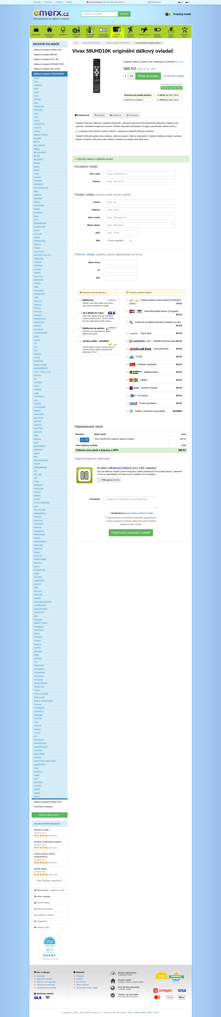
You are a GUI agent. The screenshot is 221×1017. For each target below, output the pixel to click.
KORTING (38, 361)
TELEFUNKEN (40, 683)
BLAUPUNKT (40, 152)
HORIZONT (39, 322)
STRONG (38, 637)
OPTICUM (38, 489)
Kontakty (41, 976)
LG (35, 379)
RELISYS (38, 563)
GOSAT (37, 273)
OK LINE (38, 474)
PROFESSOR (40, 541)
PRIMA (37, 538)
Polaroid (37, 527)
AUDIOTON (39, 124)
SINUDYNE (39, 612)
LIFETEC (38, 382)
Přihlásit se (154, 2)
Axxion (37, 131)
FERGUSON (40, 241)
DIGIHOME (39, 205)
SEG (36, 587)
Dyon (36, 216)
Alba (36, 103)
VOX (36, 779)
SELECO (38, 591)
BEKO (37, 142)
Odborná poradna (43, 908)
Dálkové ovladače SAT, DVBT (47, 69)
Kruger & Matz (40, 365)
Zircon (37, 796)
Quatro (37, 552)
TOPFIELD (39, 711)
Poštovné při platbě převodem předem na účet (154, 324)
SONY (37, 634)
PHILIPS (38, 517)
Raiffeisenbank (154, 372)
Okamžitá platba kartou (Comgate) (154, 313)
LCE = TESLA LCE (42, 372)
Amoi (36, 113)
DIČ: (98, 278)
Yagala (37, 793)
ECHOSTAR (39, 227)
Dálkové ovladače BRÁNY (45, 54)
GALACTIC (39, 251)
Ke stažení (81, 982)
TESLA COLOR (41, 694)
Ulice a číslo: (94, 217)
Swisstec (38, 651)
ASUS (36, 120)
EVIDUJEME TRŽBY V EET (146, 1012)
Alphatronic (39, 106)
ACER (37, 78)
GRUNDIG (38, 280)
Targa (36, 655)
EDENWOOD (40, 223)
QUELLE (38, 556)
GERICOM (39, 258)
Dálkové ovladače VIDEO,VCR (48, 802)
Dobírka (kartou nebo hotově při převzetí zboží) (154, 302)
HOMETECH (40, 319)
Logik (36, 393)
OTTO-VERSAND (42, 503)
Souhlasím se (131, 513)
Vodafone (38, 772)
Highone (37, 305)
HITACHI (38, 312)
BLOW (37, 156)
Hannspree (39, 290)
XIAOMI (37, 786)
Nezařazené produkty (46, 987)
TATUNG (38, 658)
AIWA (36, 92)
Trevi (36, 722)
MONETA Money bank (154, 341)
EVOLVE (38, 234)
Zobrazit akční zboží (49, 814)
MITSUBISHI (40, 446)
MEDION (38, 432)
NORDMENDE (40, 467)
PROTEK (38, 549)
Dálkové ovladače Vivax (171, 88)
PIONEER (38, 524)
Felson (37, 237)
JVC (36, 350)
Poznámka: (95, 499)
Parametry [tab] (132, 115)
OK (35, 471)
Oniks (36, 481)
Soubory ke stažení (44, 914)
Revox (37, 566)
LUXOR (37, 403)
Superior (38, 644)
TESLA (37, 690)
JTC (36, 347)
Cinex (36, 174)
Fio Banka (154, 395)
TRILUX (37, 725)
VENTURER (39, 754)
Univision (38, 750)
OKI (35, 478)
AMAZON (38, 110)
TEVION (37, 704)
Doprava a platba (44, 979)
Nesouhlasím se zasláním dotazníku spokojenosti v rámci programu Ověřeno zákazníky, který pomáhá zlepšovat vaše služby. (131, 520)
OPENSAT (38, 485)
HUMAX (37, 326)
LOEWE (37, 389)
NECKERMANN (41, 460)
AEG (36, 89)
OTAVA (37, 499)
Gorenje (37, 269)
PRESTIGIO (39, 534)
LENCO (37, 375)
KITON (37, 358)
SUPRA (37, 648)
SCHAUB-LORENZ (42, 602)
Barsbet (37, 138)
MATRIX (37, 421)
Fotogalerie (40, 921)
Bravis (37, 167)
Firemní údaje (108, 254)
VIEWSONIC (40, 764)
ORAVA (37, 492)
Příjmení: (96, 210)
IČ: (99, 270)
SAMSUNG (39, 580)
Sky (35, 616)
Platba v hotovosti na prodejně (154, 411)
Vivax (36, 768)
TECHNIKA (39, 669)
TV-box (37, 733)
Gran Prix (38, 276)
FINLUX (37, 244)
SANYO (37, 584)
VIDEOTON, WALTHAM (45, 761)
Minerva (37, 439)
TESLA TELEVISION (43, 701)
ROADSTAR (39, 570)
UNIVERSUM (40, 743)
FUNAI (37, 248)
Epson (37, 230)
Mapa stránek (82, 984)
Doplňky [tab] (100, 115)
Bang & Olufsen (41, 135)
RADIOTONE (40, 559)
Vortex (37, 775)
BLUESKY (38, 159)
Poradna (59, 2)
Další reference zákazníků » (49, 880)
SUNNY (37, 641)
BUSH (37, 170)
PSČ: (98, 233)
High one (38, 301)
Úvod (76, 43)
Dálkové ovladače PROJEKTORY (49, 64)
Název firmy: (94, 262)
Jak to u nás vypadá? (46, 982)
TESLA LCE (39, 697)
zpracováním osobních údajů (139, 513)
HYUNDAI (38, 329)
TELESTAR (39, 687)
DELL (36, 191)
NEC (36, 457)
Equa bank (154, 333)
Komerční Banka (154, 388)
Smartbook (39, 626)
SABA (36, 573)
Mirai (36, 442)
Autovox (37, 128)
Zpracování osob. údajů (87, 987)
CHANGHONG (40, 333)
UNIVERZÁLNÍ (40, 747)
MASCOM (38, 418)
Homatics (38, 315)
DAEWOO (38, 184)
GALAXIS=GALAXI (42, 255)
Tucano (37, 729)
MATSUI (37, 425)
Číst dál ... (180, 62)
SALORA (38, 577)
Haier (36, 287)
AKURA (37, 99)
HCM (36, 297)
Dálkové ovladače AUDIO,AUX (47, 50)
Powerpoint (39, 531)
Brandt (37, 163)
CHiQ (36, 336)
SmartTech (39, 630)
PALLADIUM (39, 510)
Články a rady (41, 927)
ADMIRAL (38, 85)
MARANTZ (39, 414)
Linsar (36, 386)
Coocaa (37, 177)
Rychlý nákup (174, 76)
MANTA (37, 411)
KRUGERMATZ (41, 368)
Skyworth (38, 619)
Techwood (38, 680)
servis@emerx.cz (96, 2)
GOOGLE (38, 266)
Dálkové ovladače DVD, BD (46, 59)
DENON (37, 195)
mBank (154, 380)
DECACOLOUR (41, 188)
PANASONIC (40, 513)
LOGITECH (39, 396)
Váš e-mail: (95, 174)
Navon (37, 453)
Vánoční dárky (42, 902)
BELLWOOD (39, 145)
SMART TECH (40, 623)
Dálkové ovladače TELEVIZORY (117, 43)
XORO (37, 789)
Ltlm (36, 400)
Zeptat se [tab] (115, 115)
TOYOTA (38, 718)
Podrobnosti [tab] (82, 115)
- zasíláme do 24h (49, 890)
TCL (36, 662)
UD (35, 736)
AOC (36, 117)
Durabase (38, 212)
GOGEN (37, 262)
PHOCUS (38, 520)
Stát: (98, 240)
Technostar (39, 676)
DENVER (38, 198)
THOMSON (39, 708)
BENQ (37, 149)
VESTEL (38, 757)
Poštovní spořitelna (154, 364)
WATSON (38, 782)
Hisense (37, 308)
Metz (36, 435)
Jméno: (96, 202)
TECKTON (39, 665)
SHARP (37, 598)
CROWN (38, 181)
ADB (36, 81)
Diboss (37, 202)
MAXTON (38, 428)
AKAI (36, 96)
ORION (37, 496)
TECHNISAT (39, 672)
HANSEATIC (39, 294)
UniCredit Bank (154, 349)
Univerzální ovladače (43, 806)
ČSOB (154, 356)
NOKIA (37, 464)
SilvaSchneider (41, 609)
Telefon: (96, 181)
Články (69, 2)
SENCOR (38, 595)
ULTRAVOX (39, 740)
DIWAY (37, 209)
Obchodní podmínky (46, 984)
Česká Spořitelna (154, 403)
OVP (36, 506)
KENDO (37, 354)
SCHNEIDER (40, 605)
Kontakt (37, 2)
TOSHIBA (38, 715)
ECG (36, 219)
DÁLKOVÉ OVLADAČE (91, 43)
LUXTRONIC (40, 407)
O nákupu (48, 2)
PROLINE (38, 545)
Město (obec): (94, 225)
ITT (35, 343)
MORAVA (38, 450)
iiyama (37, 340)
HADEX (37, 283)
